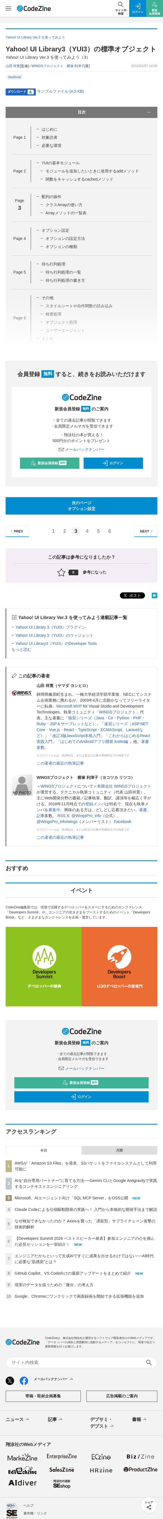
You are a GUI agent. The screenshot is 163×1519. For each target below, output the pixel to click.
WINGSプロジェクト (117, 712)
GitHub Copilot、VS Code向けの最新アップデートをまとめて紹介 (73, 1273)
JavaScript (14, 77)
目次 (115, 112)
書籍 (140, 1419)
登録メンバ (95, 804)
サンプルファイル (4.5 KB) (60, 91)
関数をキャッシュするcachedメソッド (79, 179)
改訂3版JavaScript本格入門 (76, 735)
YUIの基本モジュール (61, 163)
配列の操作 (51, 196)
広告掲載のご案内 (122, 1396)
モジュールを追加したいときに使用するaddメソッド (92, 171)
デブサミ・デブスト (102, 1423)
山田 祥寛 (13, 66)
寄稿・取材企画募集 (43, 1396)
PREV (16, 531)
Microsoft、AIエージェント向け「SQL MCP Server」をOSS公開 (71, 1198)
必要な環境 (51, 145)
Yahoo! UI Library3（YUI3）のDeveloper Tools (56, 643)
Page (19, 137)
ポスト (131, 596)
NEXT (147, 531)
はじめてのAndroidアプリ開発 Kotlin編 (94, 741)
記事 (40, 815)
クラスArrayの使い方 (64, 205)
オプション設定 (55, 230)
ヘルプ (28, 1505)
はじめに (49, 129)
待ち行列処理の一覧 (63, 272)
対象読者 (49, 137)
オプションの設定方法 (65, 238)
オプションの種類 (61, 246)
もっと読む (21, 649)
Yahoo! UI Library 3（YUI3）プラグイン (50, 627)
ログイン (112, 463)
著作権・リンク (35, 1513)
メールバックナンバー (82, 449)
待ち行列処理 (53, 264)
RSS (61, 815)
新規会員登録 (48, 463)
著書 (143, 810)
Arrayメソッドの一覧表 (65, 213)
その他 (47, 297)
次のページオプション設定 (81, 506)
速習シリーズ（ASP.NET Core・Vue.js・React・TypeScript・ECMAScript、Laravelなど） (92, 730)
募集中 (54, 810)
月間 (119, 1150)
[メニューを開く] (8, 8)
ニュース (18, 1419)
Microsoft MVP (69, 706)
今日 (43, 1150)
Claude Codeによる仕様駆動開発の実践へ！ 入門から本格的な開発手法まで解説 (86, 1209)
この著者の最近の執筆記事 (60, 763)
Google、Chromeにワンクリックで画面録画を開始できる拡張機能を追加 (79, 1296)
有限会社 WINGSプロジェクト (124, 786)
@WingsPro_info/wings (57, 821)
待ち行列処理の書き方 (65, 280)
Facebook (122, 821)
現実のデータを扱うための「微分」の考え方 (54, 1284)
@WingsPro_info (86, 815)
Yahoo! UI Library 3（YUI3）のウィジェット (54, 635)
